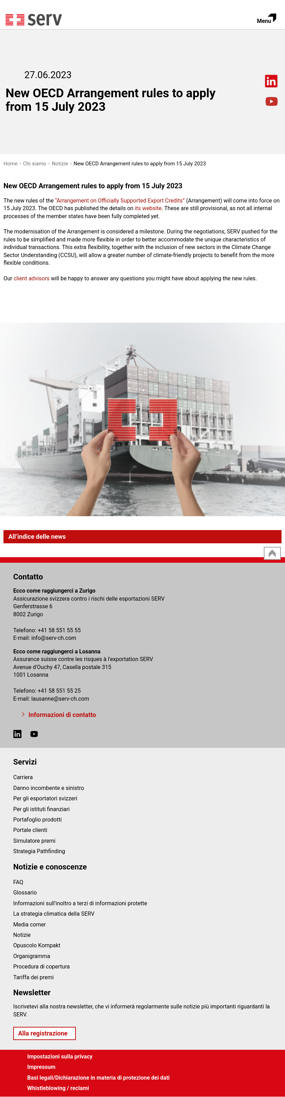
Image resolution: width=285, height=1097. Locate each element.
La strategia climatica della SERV (53, 913)
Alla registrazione (43, 1033)
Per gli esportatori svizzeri (45, 798)
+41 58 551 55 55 (59, 630)
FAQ (18, 882)
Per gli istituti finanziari (41, 809)
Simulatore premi (34, 841)
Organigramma (31, 956)
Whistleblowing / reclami (58, 1088)
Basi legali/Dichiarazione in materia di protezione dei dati (98, 1077)
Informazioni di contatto (62, 714)
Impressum (41, 1067)
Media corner (29, 924)
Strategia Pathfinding (39, 851)
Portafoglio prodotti (37, 819)
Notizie (22, 935)
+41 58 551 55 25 (59, 690)
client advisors (32, 278)
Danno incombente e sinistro (48, 788)
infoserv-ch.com (53, 638)
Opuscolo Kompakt (37, 945)
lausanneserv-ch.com (60, 698)
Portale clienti (30, 830)
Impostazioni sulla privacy (60, 1056)
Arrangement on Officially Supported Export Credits (120, 200)
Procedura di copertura (41, 966)
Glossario (25, 892)
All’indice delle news (37, 536)
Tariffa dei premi (33, 977)
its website (148, 208)
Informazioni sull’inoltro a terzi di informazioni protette (80, 903)
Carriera (23, 777)
